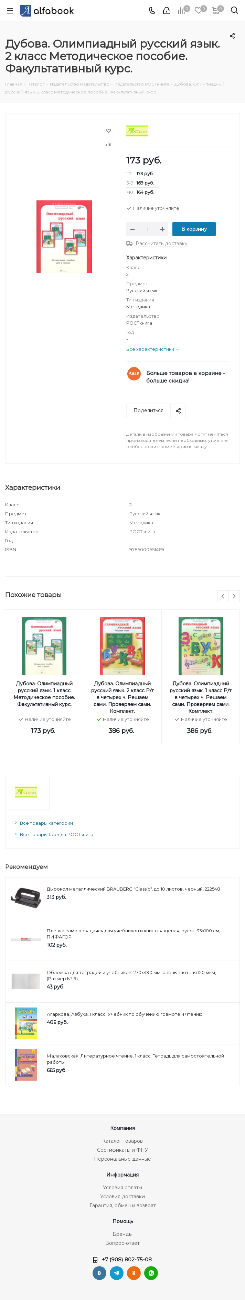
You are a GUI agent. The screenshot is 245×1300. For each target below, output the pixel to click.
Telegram (117, 1273)
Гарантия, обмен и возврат (122, 1205)
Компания (122, 1128)
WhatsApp (151, 1273)
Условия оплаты (122, 1187)
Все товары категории (46, 823)
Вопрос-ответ (122, 1243)
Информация (122, 1175)
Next (234, 597)
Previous (223, 597)
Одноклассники (134, 1273)
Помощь (123, 1221)
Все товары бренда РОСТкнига (56, 834)
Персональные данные (122, 1159)
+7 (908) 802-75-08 (127, 1259)
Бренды (122, 1234)
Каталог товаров (122, 1141)
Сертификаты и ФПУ (122, 1150)
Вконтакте (99, 1273)
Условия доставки (122, 1196)
